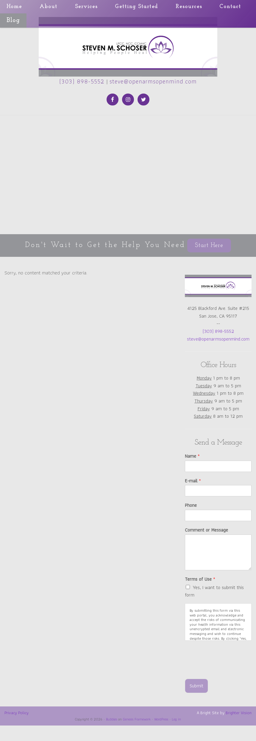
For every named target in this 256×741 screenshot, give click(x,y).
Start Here (209, 245)
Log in (176, 719)
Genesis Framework (137, 719)
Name (192, 456)
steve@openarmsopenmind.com (153, 81)
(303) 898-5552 (81, 81)
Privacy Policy (16, 712)
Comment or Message (206, 530)
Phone (191, 505)
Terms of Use (200, 579)
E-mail (193, 481)
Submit (196, 685)
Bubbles (111, 719)
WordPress (161, 719)
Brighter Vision (239, 712)
